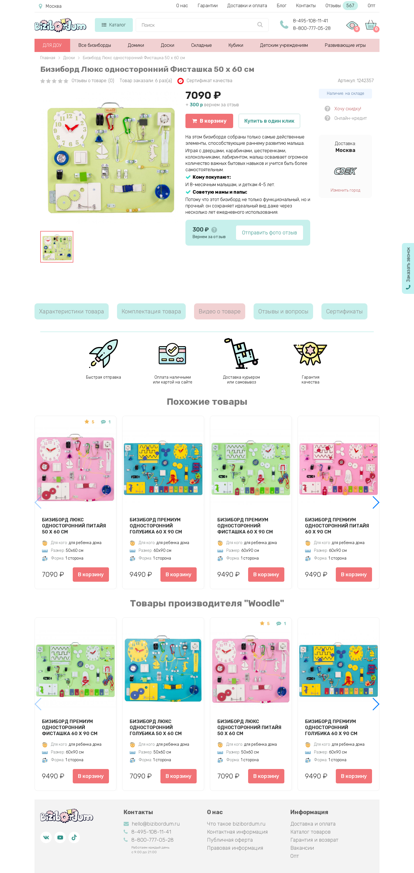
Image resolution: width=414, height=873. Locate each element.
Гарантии (208, 5)
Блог (281, 5)
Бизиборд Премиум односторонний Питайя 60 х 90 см (337, 525)
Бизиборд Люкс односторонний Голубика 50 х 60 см (156, 727)
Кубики (236, 45)
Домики (136, 45)
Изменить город (345, 190)
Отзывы (341, 5)
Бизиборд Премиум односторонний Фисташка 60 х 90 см (245, 525)
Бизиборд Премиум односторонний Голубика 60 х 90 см (156, 525)
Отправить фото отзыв (269, 233)
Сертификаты (344, 311)
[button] (375, 502)
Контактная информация (237, 832)
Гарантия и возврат (314, 840)
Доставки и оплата (247, 5)
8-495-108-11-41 (310, 21)
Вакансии (302, 848)
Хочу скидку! (347, 108)
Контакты (306, 5)
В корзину (209, 121)
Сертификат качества (204, 81)
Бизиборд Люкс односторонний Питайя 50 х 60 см (74, 525)
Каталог (114, 25)
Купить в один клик (269, 121)
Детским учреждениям (284, 45)
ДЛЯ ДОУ (52, 45)
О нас (182, 5)
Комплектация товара (151, 311)
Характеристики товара (71, 311)
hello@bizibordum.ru (152, 823)
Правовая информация (235, 848)
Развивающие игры (345, 45)
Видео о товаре (220, 311)
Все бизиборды (94, 45)
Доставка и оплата (313, 823)
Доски (167, 45)
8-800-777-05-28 (312, 28)
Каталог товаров (310, 832)
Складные (201, 45)
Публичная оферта (230, 840)
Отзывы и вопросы (283, 311)
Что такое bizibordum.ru (236, 823)
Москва (50, 6)
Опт (371, 5)
